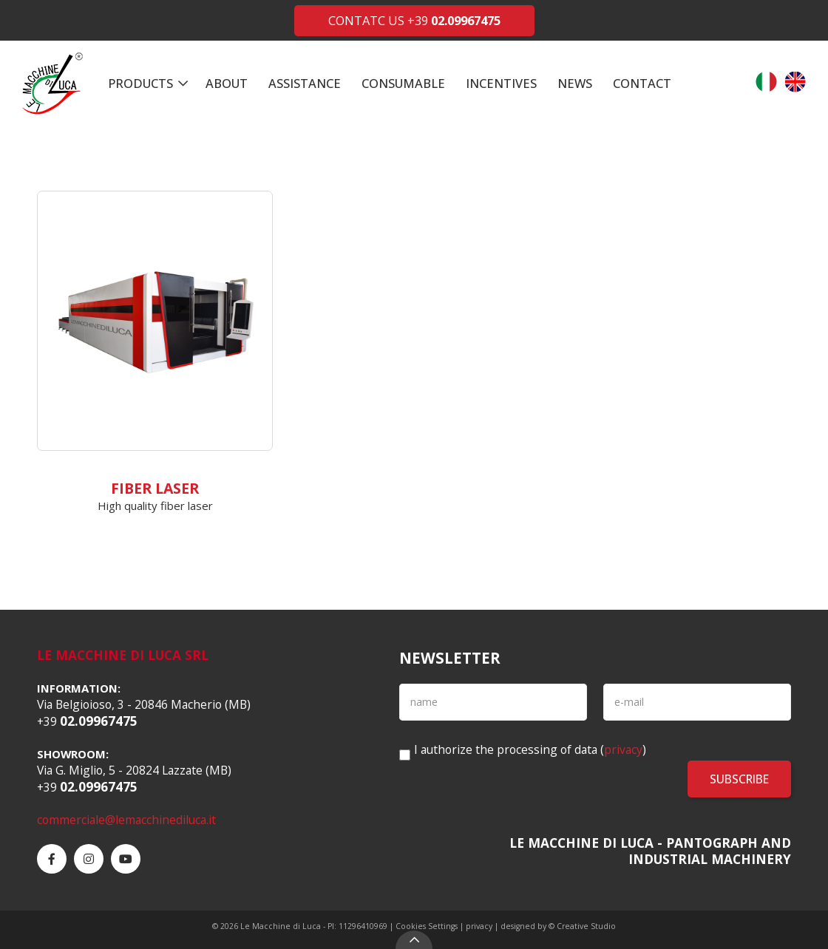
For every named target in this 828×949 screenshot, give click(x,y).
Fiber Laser (155, 488)
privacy (623, 749)
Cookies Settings (427, 926)
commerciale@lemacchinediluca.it (126, 820)
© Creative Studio (582, 926)
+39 (453, 20)
